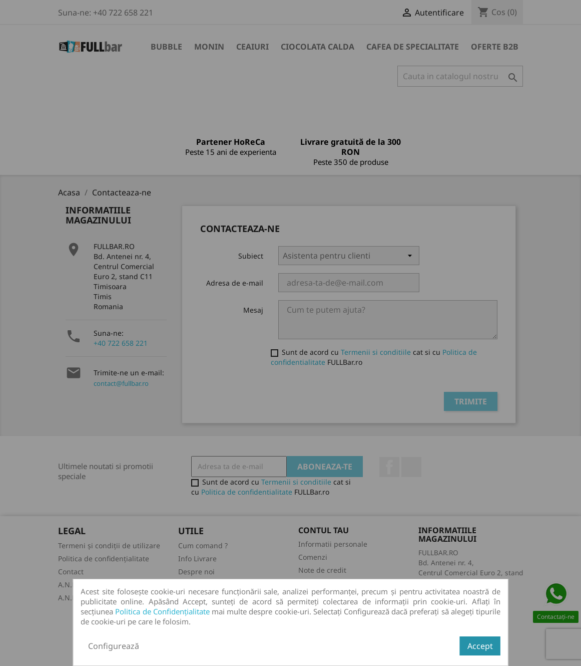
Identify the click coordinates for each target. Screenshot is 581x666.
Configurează (113, 645)
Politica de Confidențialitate (162, 611)
